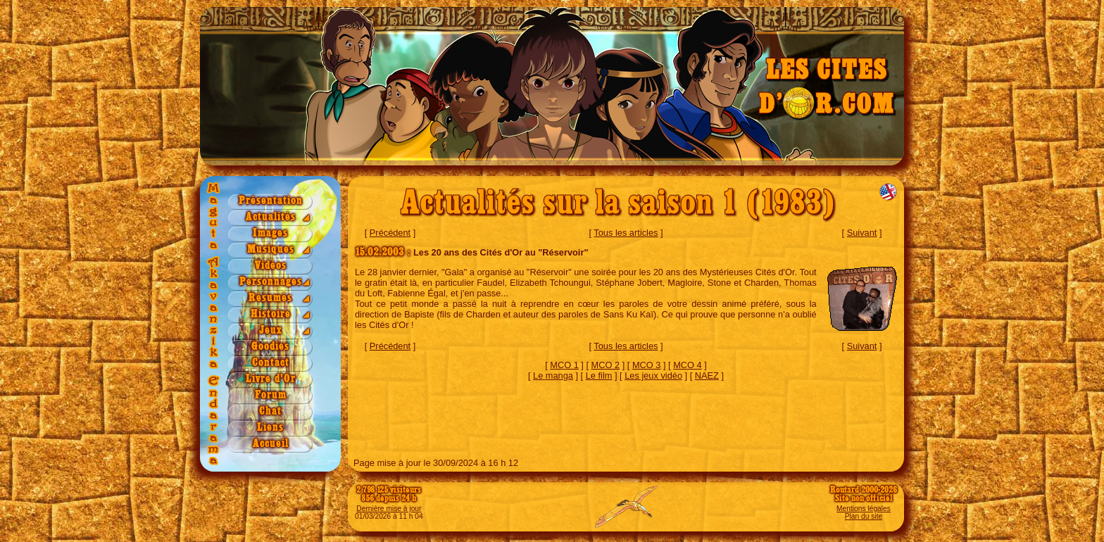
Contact (270, 363)
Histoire (271, 314)
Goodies (270, 346)
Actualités (271, 217)
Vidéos (271, 265)
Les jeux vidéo (653, 375)
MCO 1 (564, 365)
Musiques (270, 249)
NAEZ (707, 375)
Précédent (390, 232)
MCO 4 (687, 365)
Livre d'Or (271, 379)
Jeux (270, 330)
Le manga (553, 375)
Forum (271, 395)
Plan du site (863, 516)
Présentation (271, 201)
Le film (599, 375)
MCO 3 (646, 365)
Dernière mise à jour (388, 508)
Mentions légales (863, 508)
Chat (270, 411)
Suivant (862, 232)
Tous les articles (626, 232)
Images (270, 233)
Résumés (270, 298)
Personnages (270, 282)
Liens (270, 427)
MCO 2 (605, 365)
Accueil (271, 444)
